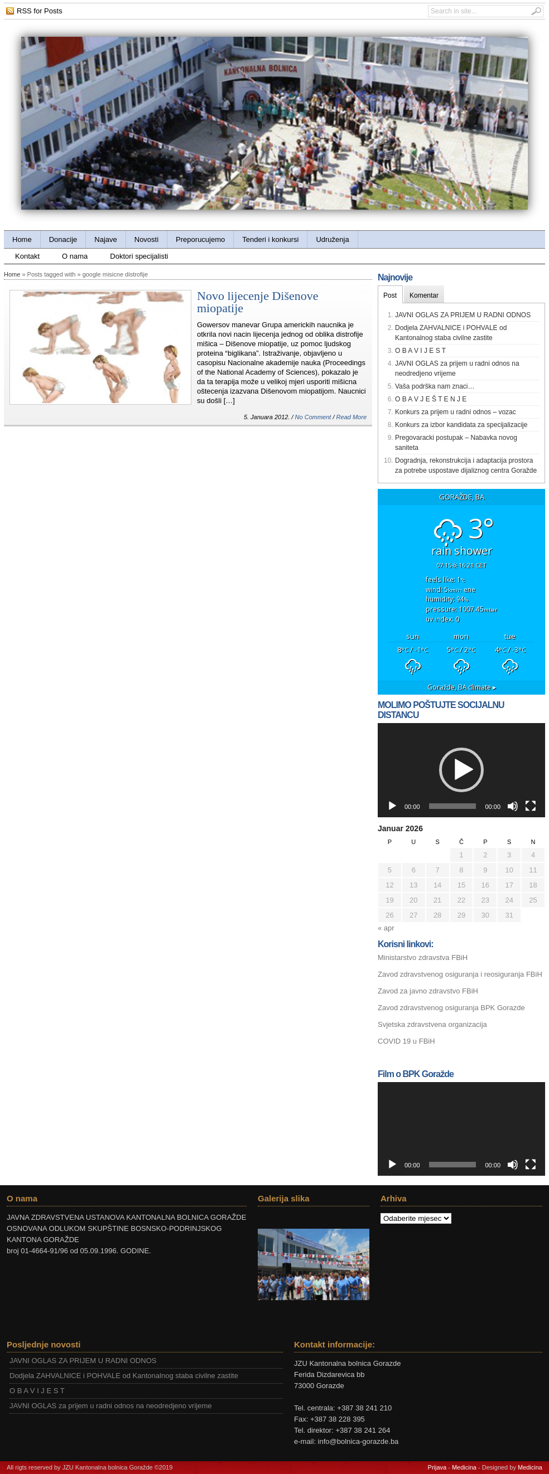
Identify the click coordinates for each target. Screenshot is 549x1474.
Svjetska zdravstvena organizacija (432, 1024)
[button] (461, 770)
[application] (461, 770)
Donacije (63, 239)
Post (390, 295)
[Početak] (392, 806)
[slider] (452, 806)
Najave (105, 239)
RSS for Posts (39, 11)
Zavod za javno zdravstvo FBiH (428, 991)
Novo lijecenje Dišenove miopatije (258, 302)
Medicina (464, 1467)
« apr (386, 928)
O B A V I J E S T (420, 351)
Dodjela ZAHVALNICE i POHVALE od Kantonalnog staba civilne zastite (123, 1375)
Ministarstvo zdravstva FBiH (423, 957)
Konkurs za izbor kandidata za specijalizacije (461, 425)
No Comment (313, 417)
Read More (351, 417)
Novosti (146, 239)
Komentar (424, 295)
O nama (75, 256)
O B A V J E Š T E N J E (430, 399)
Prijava (437, 1467)
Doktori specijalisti (139, 256)
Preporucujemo (200, 239)
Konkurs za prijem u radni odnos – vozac (455, 412)
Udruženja (332, 239)
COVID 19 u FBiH (406, 1041)
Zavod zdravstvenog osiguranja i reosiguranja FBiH (460, 974)
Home (22, 239)
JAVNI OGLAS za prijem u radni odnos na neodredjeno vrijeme (110, 1406)
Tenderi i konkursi (270, 239)
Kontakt (27, 256)
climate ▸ (461, 686)
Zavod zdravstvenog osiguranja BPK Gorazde (451, 1007)
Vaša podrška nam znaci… (435, 386)
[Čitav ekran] (530, 806)
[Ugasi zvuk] (512, 806)
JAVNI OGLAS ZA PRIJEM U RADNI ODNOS (463, 315)
